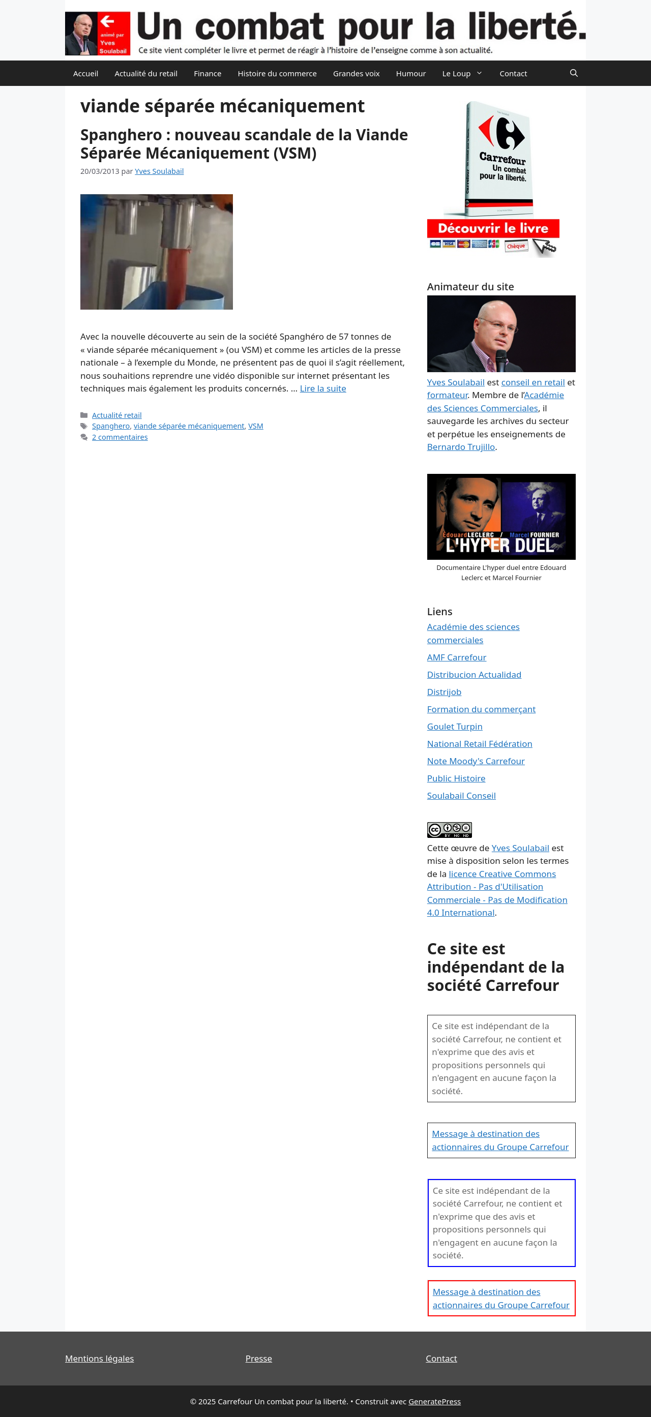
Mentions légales (99, 1358)
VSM (255, 426)
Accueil (85, 73)
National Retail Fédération (479, 743)
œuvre (464, 848)
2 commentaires (120, 437)
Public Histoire (456, 778)
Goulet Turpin (455, 726)
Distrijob (444, 692)
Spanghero (111, 426)
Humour (411, 73)
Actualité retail (117, 415)
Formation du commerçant (481, 709)
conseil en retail (533, 382)
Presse (259, 1358)
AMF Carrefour (457, 657)
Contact (513, 73)
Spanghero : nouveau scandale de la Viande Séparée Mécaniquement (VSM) (244, 143)
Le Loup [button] (467, 73)
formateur (447, 395)
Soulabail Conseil (461, 795)
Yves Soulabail (520, 848)
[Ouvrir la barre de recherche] (574, 73)
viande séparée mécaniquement (189, 426)
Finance (207, 73)
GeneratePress (434, 1401)
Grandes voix (356, 73)
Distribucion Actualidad (474, 674)
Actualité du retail (145, 73)
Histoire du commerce (277, 73)
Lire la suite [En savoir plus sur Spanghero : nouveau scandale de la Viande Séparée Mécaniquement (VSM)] (323, 388)
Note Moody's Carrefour (476, 761)
